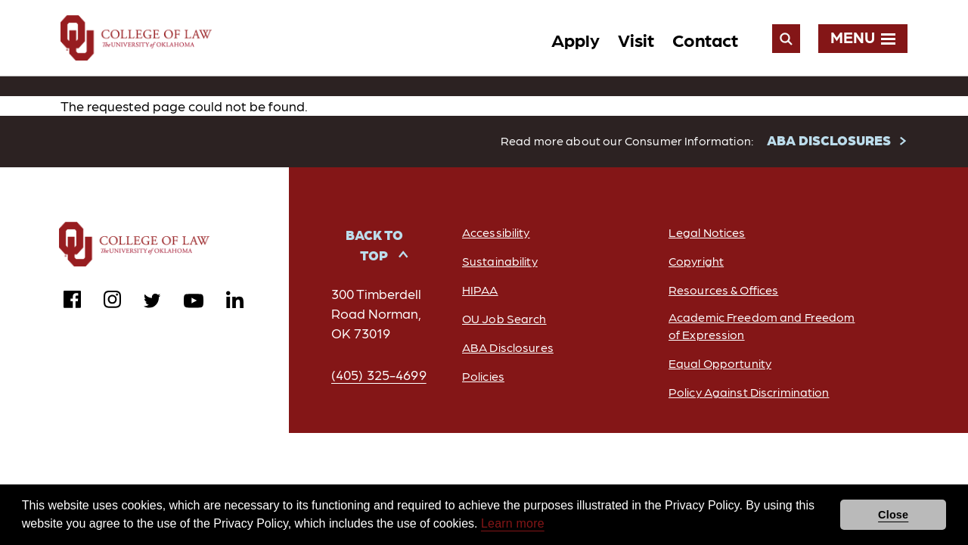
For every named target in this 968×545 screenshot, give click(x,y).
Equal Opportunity (720, 363)
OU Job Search (504, 318)
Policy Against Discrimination (749, 392)
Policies (483, 376)
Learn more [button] (512, 523)
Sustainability (500, 261)
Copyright (696, 261)
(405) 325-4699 (379, 374)
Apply (575, 39)
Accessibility (496, 232)
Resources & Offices (723, 289)
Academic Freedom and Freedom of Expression (762, 325)
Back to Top (374, 244)
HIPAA (480, 289)
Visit (636, 39)
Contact (705, 39)
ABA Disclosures (508, 347)
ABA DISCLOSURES (829, 140)
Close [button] (893, 515)
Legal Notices (707, 232)
